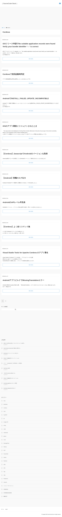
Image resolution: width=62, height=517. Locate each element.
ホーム (2, 509)
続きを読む (31, 58)
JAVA (5, 429)
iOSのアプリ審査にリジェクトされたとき (20, 126)
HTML (5, 425)
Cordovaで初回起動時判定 (13, 74)
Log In (6, 509)
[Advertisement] (31, 16)
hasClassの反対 (7, 368)
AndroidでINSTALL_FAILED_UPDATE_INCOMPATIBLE (26, 98)
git (4, 418)
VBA (4, 475)
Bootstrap (5, 404)
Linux (5, 439)
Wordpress (6, 478)
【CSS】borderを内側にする (9, 373)
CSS (4, 411)
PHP (4, 450)
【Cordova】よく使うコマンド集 (16, 227)
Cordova (5, 407)
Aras (4, 400)
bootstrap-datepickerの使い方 (9, 388)
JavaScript (6, 432)
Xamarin (5, 482)
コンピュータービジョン (8, 485)
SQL (4, 471)
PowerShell (6, 453)
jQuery (5, 436)
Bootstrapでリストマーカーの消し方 (11, 353)
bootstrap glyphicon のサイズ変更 (10, 383)
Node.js (5, 446)
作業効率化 (6, 489)
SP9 (4, 468)
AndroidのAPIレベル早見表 (14, 202)
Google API (6, 422)
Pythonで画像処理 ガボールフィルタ (11, 378)
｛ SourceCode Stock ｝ (9, 3)
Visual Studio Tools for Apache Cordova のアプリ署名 (25, 253)
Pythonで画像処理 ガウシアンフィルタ (11, 358)
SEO (5, 464)
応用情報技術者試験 (8, 492)
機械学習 (5, 496)
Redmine (5, 460)
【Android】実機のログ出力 (14, 178)
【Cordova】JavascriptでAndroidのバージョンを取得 (25, 154)
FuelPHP (5, 414)
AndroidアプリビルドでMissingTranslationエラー (23, 280)
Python (5, 457)
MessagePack (6, 443)
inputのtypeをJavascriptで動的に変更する (12, 348)
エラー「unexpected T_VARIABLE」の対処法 (13, 363)
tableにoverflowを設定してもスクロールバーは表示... (14, 343)
